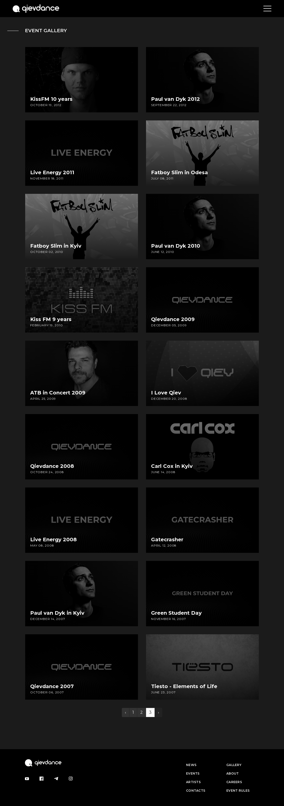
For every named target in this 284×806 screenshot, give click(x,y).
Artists (193, 782)
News (191, 765)
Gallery (233, 765)
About (232, 773)
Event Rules (238, 790)
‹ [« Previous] (125, 712)
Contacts (195, 790)
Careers (234, 782)
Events (193, 773)
